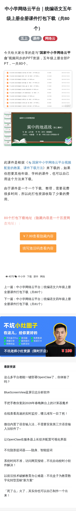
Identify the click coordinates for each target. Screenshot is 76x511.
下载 (29, 276)
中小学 (21, 276)
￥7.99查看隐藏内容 (37, 236)
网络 (42, 276)
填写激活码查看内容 (38, 248)
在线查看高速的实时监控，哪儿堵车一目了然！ (36, 413)
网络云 (50, 38)
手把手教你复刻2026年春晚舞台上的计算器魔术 (36, 403)
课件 (36, 38)
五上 (24, 38)
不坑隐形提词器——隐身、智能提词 (28, 450)
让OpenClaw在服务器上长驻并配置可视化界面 (35, 439)
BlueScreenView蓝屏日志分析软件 (27, 392)
